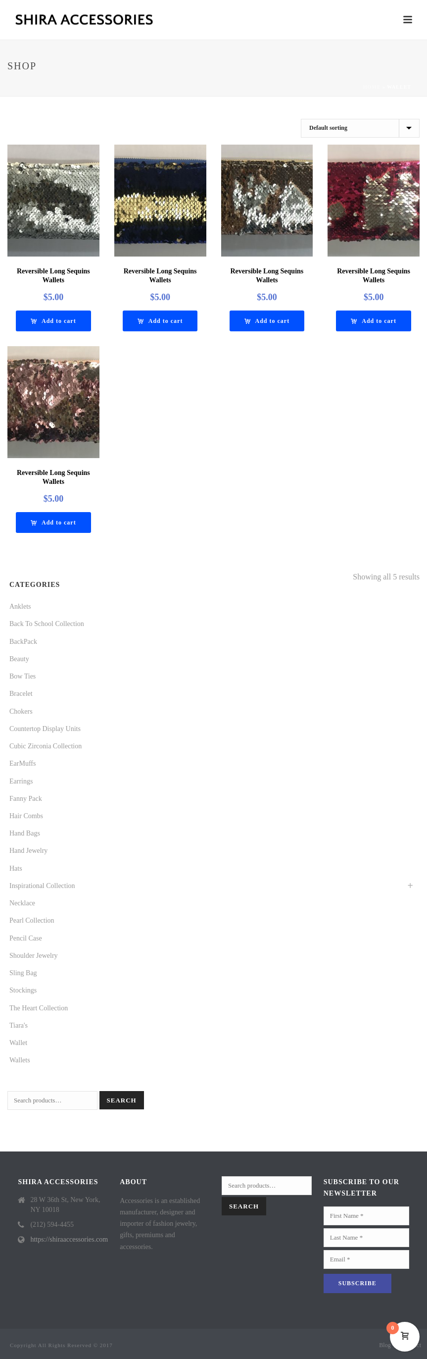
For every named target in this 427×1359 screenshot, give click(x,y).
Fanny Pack (25, 798)
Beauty (19, 659)
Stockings (23, 990)
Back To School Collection (46, 623)
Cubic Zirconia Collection (45, 746)
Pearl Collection (31, 920)
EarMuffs (22, 763)
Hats (15, 868)
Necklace (22, 903)
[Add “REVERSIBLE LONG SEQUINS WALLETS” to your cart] (53, 321)
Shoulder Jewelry (33, 955)
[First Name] (366, 1215)
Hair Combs (26, 816)
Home (372, 87)
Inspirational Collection (42, 885)
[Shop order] (360, 128)
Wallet (18, 1042)
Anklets (20, 606)
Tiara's (18, 1025)
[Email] (366, 1259)
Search (122, 1100)
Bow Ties (22, 676)
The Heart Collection (38, 1008)
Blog (384, 1345)
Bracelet (21, 693)
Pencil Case (25, 938)
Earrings (21, 781)
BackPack (23, 641)
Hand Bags (24, 833)
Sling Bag (23, 973)
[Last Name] (366, 1237)
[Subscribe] (357, 1283)
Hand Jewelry (28, 850)
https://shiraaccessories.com (69, 1239)
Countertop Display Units (45, 728)
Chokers (21, 711)
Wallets (19, 1060)
